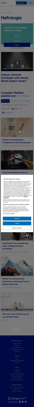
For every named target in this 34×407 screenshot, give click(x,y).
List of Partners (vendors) (9, 213)
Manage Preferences (17, 228)
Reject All (17, 218)
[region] (17, 203)
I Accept (17, 223)
